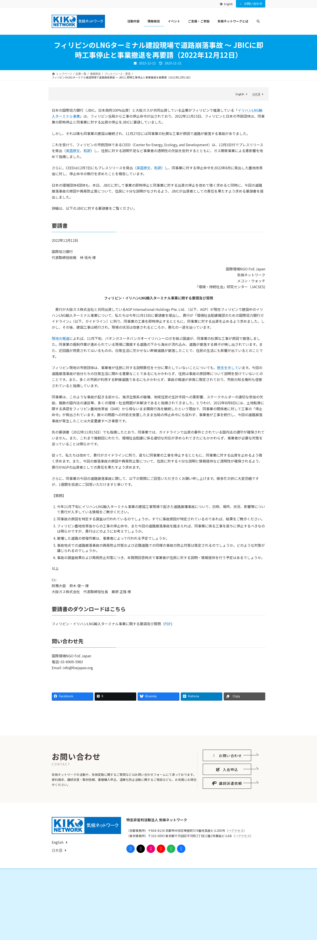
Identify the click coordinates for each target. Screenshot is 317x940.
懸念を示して (227, 367)
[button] (227, 797)
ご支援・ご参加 (137, 925)
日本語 (256, 94)
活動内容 (59, 925)
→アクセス (235, 872)
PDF (167, 623)
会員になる (137, 933)
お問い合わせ (251, 3)
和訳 (86, 150)
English (226, 4)
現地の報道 (60, 338)
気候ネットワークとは (214, 925)
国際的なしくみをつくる (71, 933)
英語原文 (73, 150)
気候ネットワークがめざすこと (222, 933)
